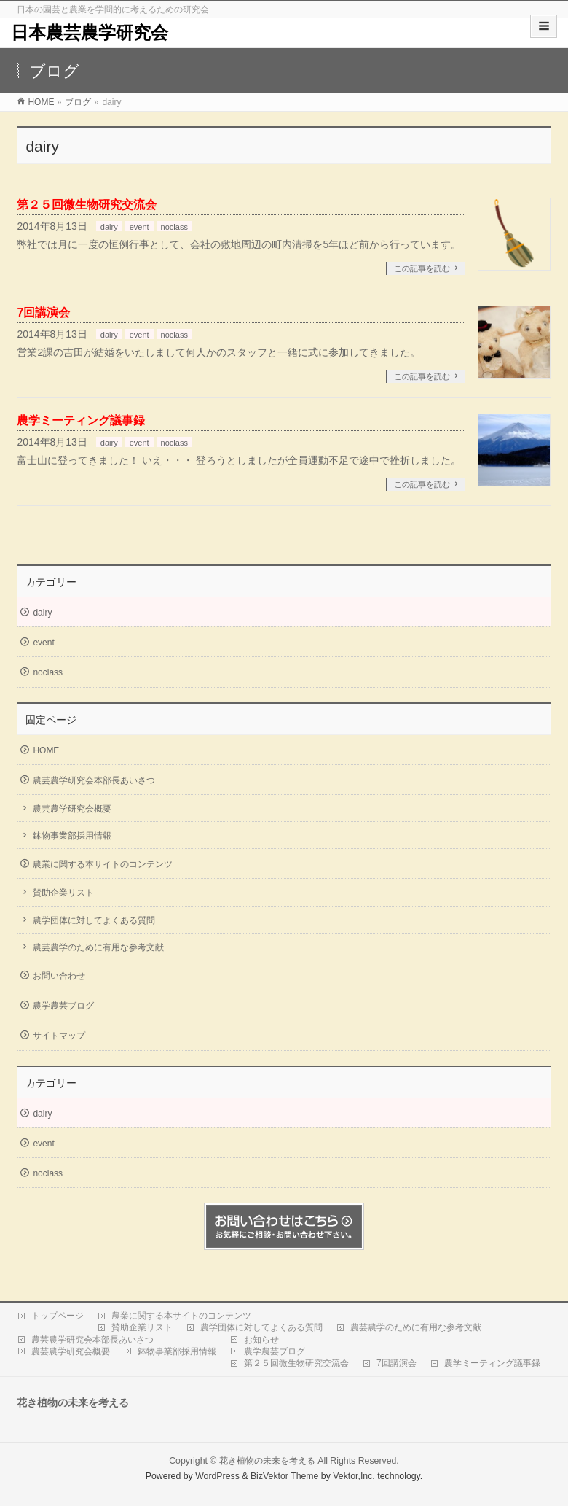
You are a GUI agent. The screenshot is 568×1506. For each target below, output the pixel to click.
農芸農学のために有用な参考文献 (98, 947)
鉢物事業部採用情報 (72, 836)
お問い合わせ (59, 976)
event (139, 226)
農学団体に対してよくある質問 (94, 920)
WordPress (217, 1476)
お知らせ (261, 1340)
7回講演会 (43, 312)
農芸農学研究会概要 (72, 809)
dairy (109, 226)
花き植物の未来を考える (267, 1461)
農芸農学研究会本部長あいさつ (94, 780)
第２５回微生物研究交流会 (87, 204)
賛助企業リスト (63, 893)
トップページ (57, 1316)
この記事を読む (422, 268)
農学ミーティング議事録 (81, 420)
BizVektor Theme (285, 1476)
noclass (174, 226)
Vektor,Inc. (354, 1476)
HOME (46, 750)
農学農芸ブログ (63, 1006)
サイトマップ (59, 1035)
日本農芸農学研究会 (89, 32)
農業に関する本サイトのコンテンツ (103, 864)
